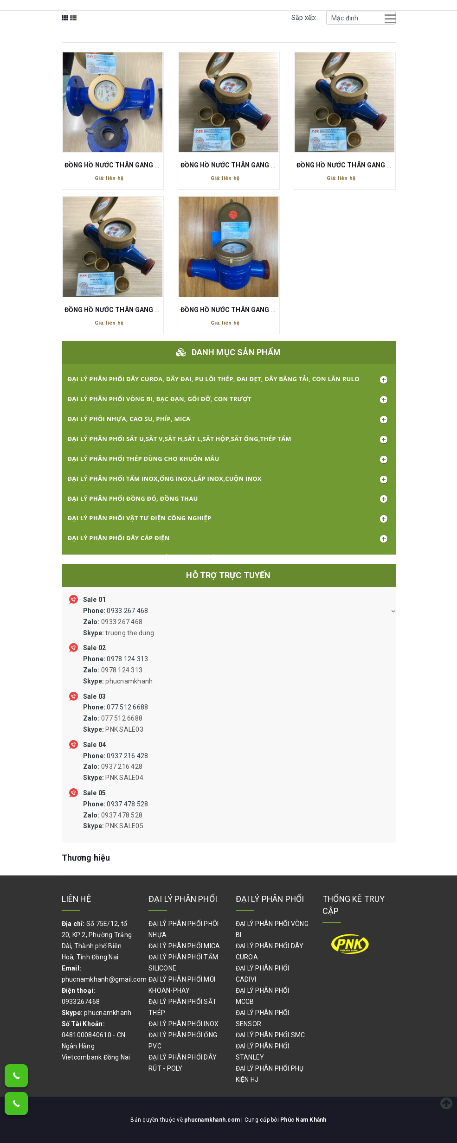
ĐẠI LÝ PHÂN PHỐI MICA (184, 946)
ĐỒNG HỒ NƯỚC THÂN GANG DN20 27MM (244, 165)
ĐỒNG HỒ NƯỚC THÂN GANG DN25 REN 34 (129, 309)
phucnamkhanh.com (212, 1120)
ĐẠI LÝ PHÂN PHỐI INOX (183, 1024)
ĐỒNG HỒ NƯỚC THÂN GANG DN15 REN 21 (361, 165)
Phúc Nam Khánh (303, 1120)
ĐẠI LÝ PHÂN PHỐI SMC (270, 1035)
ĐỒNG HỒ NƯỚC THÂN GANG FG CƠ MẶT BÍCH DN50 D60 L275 (160, 165)
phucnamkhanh (107, 1012)
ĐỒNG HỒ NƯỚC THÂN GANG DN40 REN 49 (245, 309)
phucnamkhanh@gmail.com (104, 979)
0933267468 (81, 1001)
